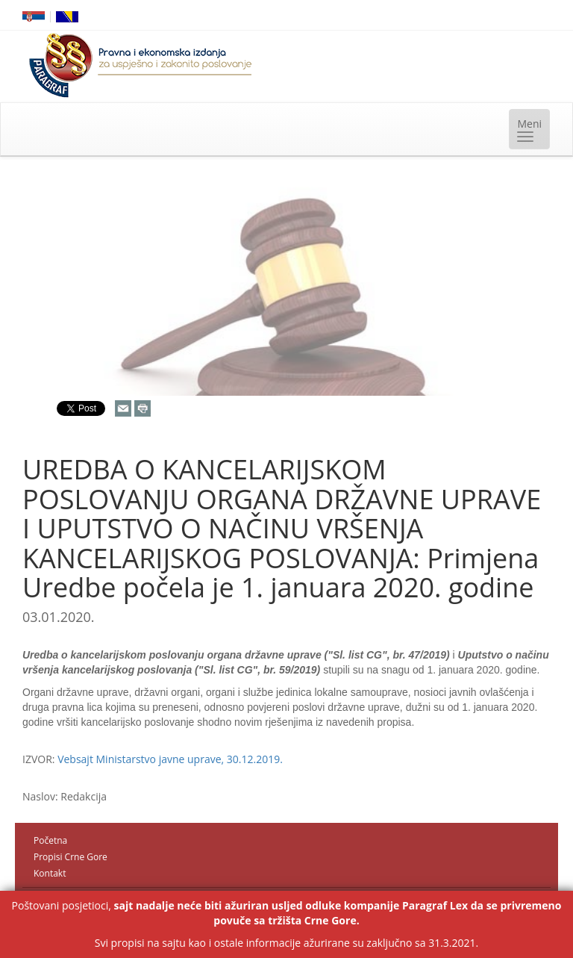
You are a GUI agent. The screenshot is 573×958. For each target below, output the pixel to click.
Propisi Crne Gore (70, 856)
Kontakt (50, 873)
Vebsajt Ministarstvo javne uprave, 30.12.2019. (170, 759)
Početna (50, 840)
